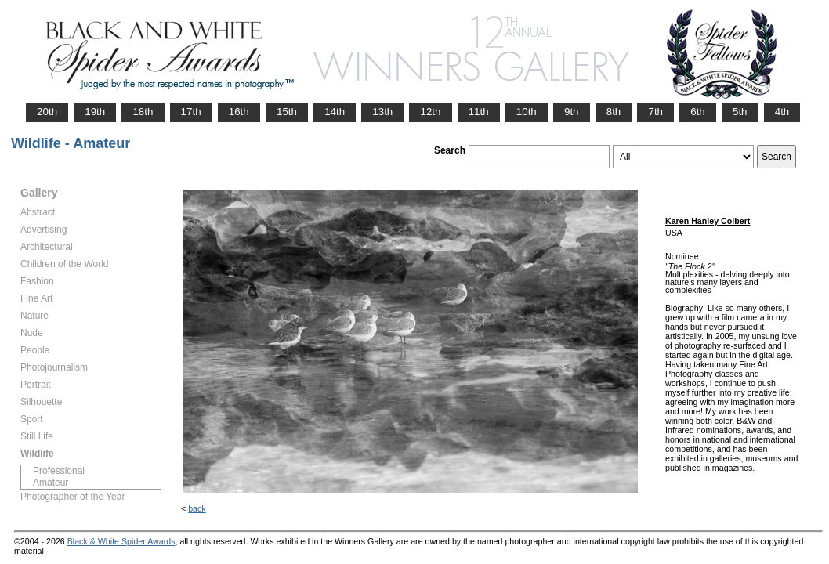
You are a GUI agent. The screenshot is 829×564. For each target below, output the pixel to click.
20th (47, 112)
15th (287, 112)
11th (479, 112)
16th (239, 112)
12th (430, 112)
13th (382, 112)
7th (655, 112)
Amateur (50, 482)
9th (572, 112)
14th (334, 112)
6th (698, 112)
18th (142, 112)
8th (614, 112)
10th (526, 112)
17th (191, 112)
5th (740, 112)
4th (782, 112)
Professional (59, 470)
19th (95, 112)
